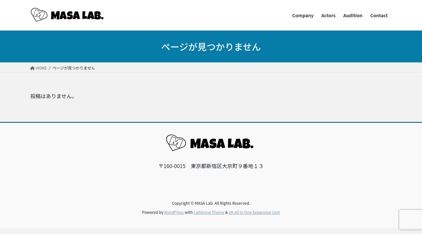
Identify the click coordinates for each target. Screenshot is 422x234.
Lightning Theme (208, 212)
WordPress (174, 212)
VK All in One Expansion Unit (254, 212)
